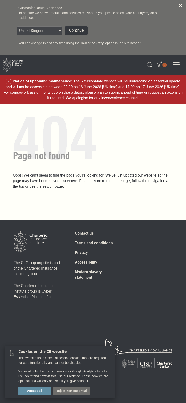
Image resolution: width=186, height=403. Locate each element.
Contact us (84, 233)
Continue (76, 30)
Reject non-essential (71, 391)
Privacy (81, 253)
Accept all (34, 391)
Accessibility (86, 262)
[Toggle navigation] (176, 65)
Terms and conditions (94, 243)
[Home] (31, 242)
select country (92, 43)
